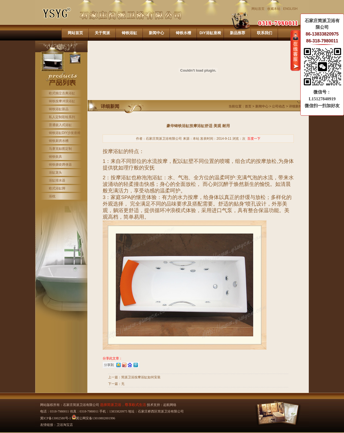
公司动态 (278, 106)
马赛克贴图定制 (60, 149)
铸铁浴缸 (129, 33)
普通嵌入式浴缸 (60, 125)
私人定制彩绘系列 (62, 117)
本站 (196, 139)
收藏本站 (273, 9)
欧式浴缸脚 (57, 188)
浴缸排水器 (57, 180)
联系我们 (264, 33)
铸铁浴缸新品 (59, 109)
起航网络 (169, 405)
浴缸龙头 (55, 172)
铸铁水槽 (183, 33)
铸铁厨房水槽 (59, 141)
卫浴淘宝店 (65, 425)
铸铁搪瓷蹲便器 (60, 164)
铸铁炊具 (55, 157)
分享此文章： (112, 358)
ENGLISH (290, 9)
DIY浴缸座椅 (210, 33)
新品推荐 (237, 33)
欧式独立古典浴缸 (62, 93)
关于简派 (102, 33)
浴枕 (52, 196)
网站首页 (258, 9)
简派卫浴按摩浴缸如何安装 (141, 377)
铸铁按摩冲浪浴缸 (62, 101)
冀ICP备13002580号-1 (55, 418)
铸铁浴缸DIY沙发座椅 (65, 133)
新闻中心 (156, 33)
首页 (248, 106)
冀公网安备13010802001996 (93, 418)
